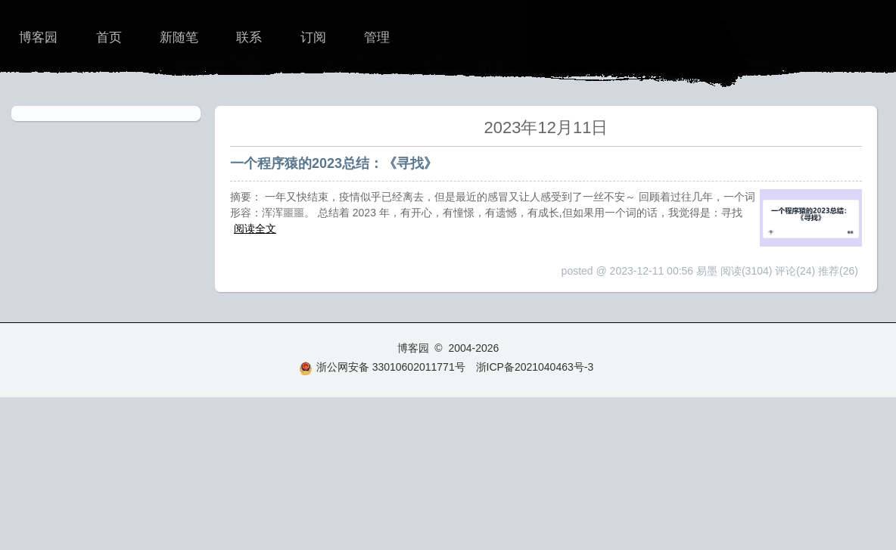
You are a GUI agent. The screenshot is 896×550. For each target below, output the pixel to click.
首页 (109, 37)
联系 (249, 37)
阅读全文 (255, 228)
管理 (377, 37)
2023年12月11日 (546, 127)
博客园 (38, 37)
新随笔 (179, 37)
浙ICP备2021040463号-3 (535, 367)
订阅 (313, 37)
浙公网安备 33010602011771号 (382, 367)
